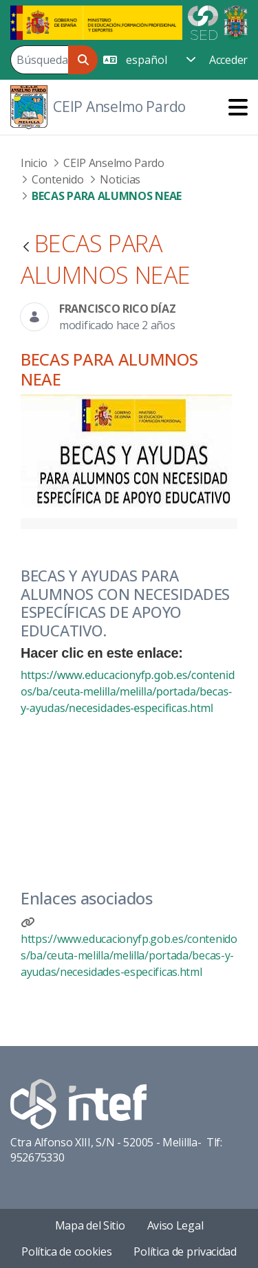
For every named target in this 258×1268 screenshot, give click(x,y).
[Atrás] (26, 247)
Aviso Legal (175, 1225)
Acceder (228, 59)
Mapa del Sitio (90, 1225)
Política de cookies (66, 1251)
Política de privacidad (184, 1251)
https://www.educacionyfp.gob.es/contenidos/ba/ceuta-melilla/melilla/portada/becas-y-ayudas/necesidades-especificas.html (128, 691)
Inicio (34, 162)
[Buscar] (39, 59)
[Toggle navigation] (238, 107)
